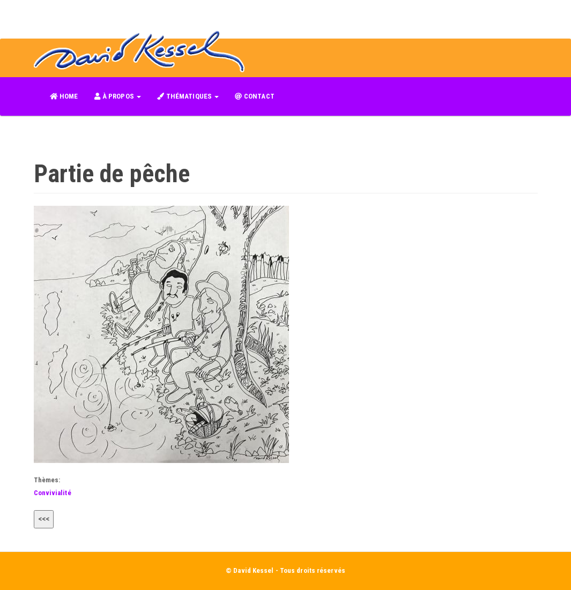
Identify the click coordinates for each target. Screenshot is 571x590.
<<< (43, 519)
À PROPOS (117, 96)
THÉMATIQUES (188, 96)
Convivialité (52, 493)
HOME (64, 96)
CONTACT (255, 96)
